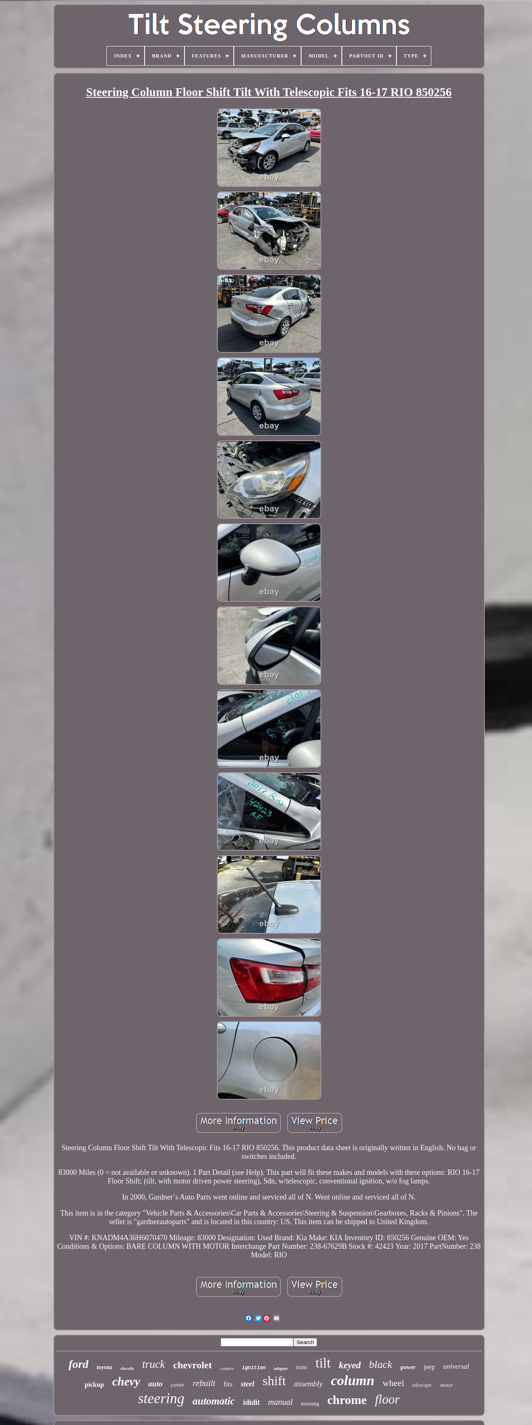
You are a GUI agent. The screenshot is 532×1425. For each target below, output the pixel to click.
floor (387, 1399)
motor (446, 1385)
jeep (429, 1366)
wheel (393, 1383)
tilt (323, 1363)
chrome (347, 1400)
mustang (310, 1403)
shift (274, 1380)
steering (161, 1398)
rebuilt (204, 1383)
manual (280, 1402)
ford (78, 1364)
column (353, 1380)
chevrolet (192, 1365)
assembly (308, 1383)
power (408, 1367)
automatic (214, 1401)
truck (153, 1364)
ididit (251, 1402)
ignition (254, 1368)
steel (247, 1384)
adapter (281, 1368)
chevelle (127, 1368)
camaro (227, 1368)
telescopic (422, 1385)
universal (456, 1366)
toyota (104, 1367)
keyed (350, 1365)
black (380, 1364)
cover (177, 1384)
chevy (126, 1381)
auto (155, 1383)
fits (228, 1384)
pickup (94, 1384)
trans (301, 1367)
